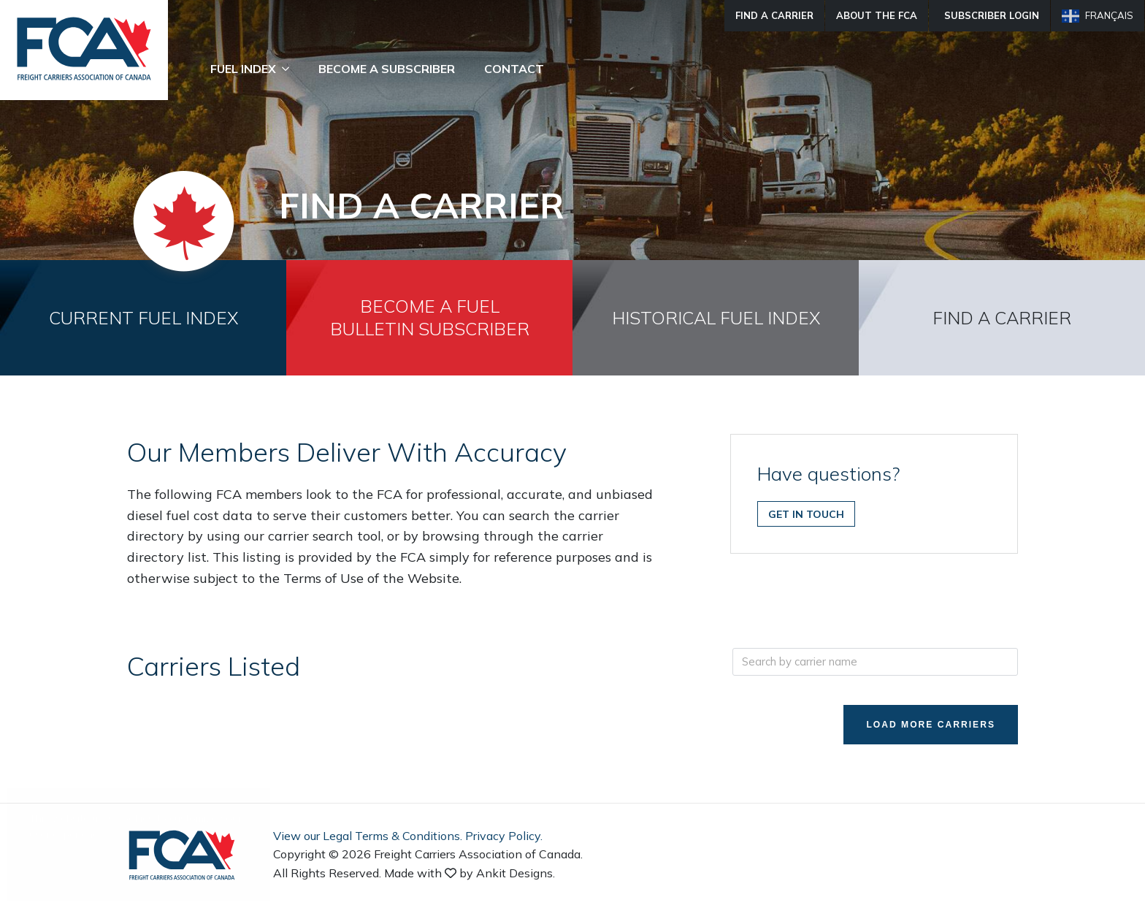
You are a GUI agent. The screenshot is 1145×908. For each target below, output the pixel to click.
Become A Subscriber (386, 68)
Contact (514, 68)
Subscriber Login (991, 15)
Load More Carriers (922, 725)
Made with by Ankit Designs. (469, 874)
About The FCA (876, 15)
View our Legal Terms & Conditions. (367, 837)
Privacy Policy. (504, 837)
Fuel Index (243, 68)
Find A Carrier (774, 15)
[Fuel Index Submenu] (290, 68)
